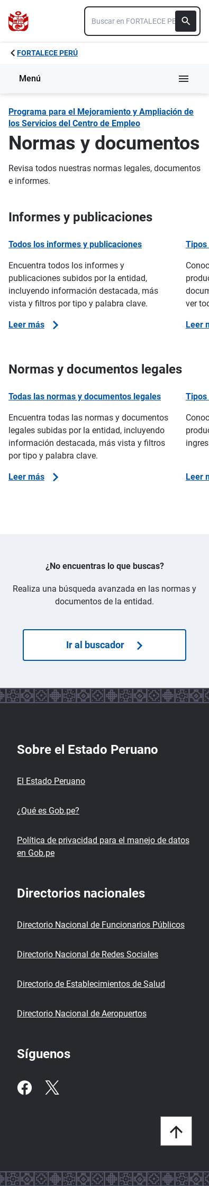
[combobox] (142, 21)
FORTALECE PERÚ (47, 53)
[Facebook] (24, 1087)
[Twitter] (51, 1087)
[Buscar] (185, 21)
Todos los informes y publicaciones (75, 244)
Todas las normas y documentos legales (84, 396)
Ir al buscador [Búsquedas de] (104, 644)
